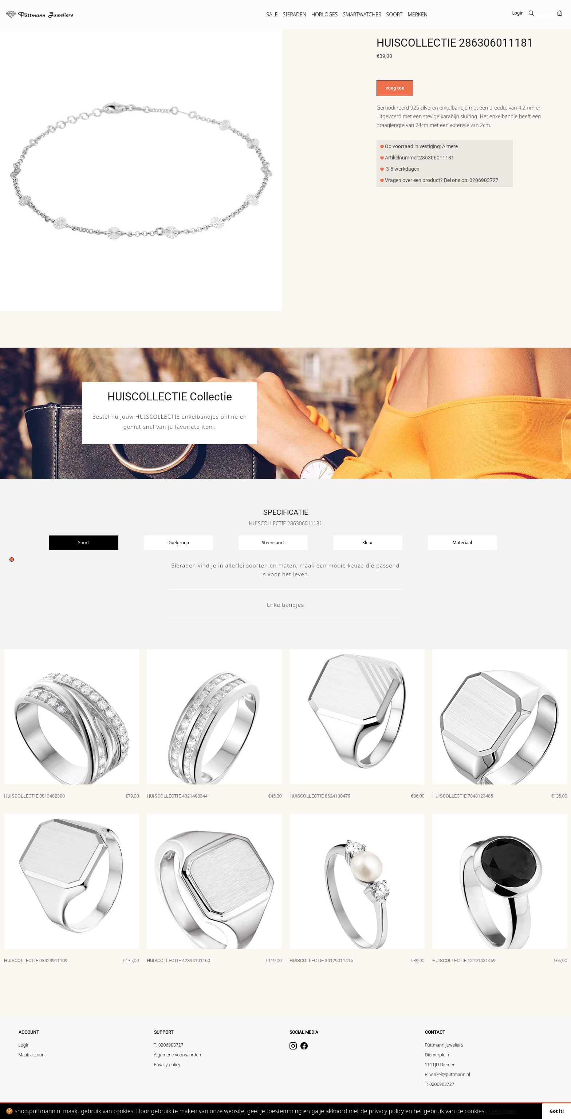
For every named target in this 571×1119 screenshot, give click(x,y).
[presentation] (96, 542)
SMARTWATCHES (362, 14)
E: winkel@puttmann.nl (447, 1074)
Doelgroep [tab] (178, 542)
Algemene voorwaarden (177, 1055)
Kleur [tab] (367, 542)
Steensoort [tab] (273, 542)
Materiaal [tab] (462, 542)
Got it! (557, 1111)
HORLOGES (324, 14)
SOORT (394, 14)
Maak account (32, 1055)
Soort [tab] (83, 542)
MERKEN (417, 14)
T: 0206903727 (169, 1045)
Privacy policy (167, 1064)
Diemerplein (437, 1055)
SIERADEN (294, 14)
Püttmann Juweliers (444, 1045)
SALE (271, 14)
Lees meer (502, 1111)
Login (518, 13)
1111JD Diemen (440, 1064)
